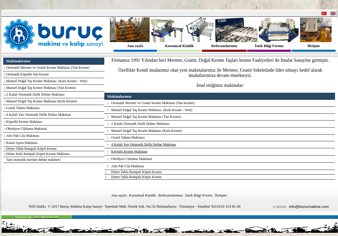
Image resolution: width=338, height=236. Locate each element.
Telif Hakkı (37, 206)
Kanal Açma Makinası (21, 143)
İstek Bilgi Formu (269, 46)
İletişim (313, 46)
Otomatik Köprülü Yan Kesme (27, 74)
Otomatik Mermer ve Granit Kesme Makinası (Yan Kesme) (47, 68)
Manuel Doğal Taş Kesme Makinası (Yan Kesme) (41, 88)
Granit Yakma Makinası (22, 108)
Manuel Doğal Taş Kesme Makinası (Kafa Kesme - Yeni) (46, 81)
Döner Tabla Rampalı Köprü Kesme (31, 149)
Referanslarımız (224, 46)
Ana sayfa (135, 46)
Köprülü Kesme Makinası (24, 122)
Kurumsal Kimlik (179, 46)
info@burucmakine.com (309, 206)
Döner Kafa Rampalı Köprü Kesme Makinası (38, 154)
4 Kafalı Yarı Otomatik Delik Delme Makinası (38, 115)
